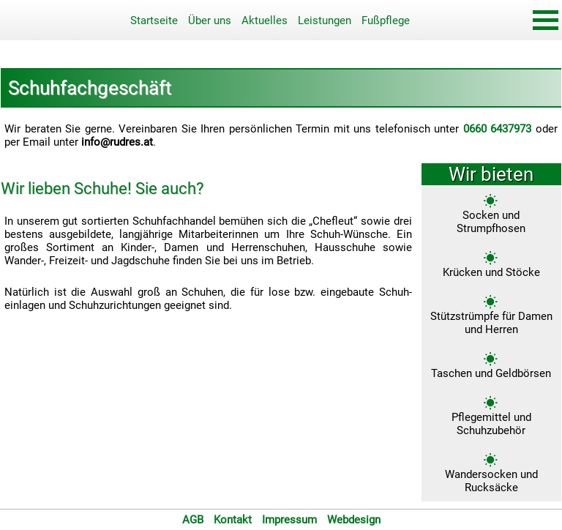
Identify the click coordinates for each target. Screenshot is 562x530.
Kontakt (233, 519)
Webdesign (354, 519)
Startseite (154, 20)
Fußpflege (385, 20)
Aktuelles (264, 20)
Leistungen (324, 20)
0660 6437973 (497, 128)
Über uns (209, 20)
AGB (192, 519)
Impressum (289, 519)
